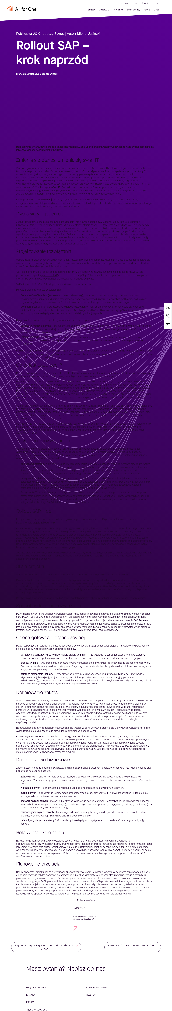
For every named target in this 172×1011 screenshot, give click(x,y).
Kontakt (135, 3)
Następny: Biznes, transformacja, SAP (131, 945)
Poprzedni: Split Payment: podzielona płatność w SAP (44, 947)
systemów (49, 275)
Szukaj (147, 3)
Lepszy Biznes (54, 33)
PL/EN (155, 3)
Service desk (123, 3)
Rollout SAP (22, 147)
